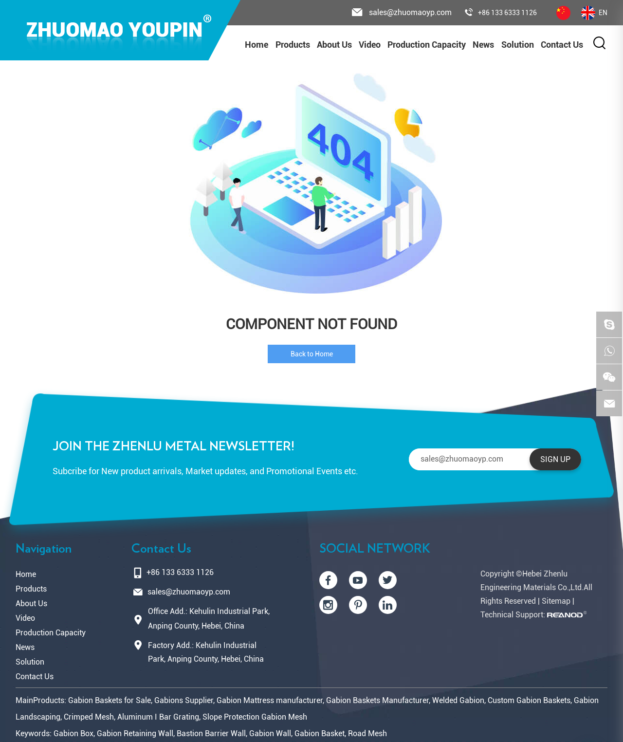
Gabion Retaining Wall (135, 733)
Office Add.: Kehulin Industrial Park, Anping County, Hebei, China (209, 619)
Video (370, 44)
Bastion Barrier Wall (211, 733)
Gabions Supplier (183, 700)
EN (594, 13)
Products (292, 44)
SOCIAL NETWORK (374, 549)
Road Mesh (367, 733)
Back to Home (312, 354)
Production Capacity (426, 44)
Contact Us (562, 44)
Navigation (44, 549)
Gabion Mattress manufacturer (270, 700)
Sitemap (556, 601)
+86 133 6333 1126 (501, 13)
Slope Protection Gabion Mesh (254, 717)
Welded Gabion (458, 700)
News (483, 44)
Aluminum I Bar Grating (158, 717)
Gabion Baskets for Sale (109, 700)
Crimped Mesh (89, 717)
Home (256, 44)
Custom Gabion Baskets (529, 700)
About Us (334, 44)
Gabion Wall (270, 733)
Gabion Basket (319, 733)
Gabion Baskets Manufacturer (377, 700)
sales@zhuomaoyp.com (188, 591)
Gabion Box (73, 733)
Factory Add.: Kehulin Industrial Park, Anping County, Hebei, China (206, 652)
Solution (517, 44)
